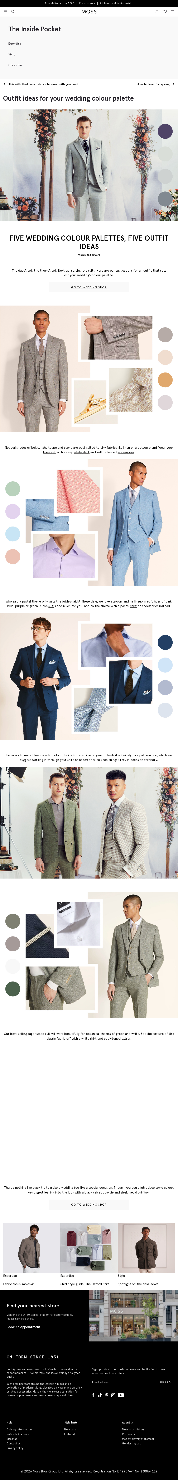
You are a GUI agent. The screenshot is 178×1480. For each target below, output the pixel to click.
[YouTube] (121, 1394)
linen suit (49, 452)
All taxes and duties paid (115, 3)
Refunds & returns (18, 1434)
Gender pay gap (131, 1443)
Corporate (128, 1434)
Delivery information (19, 1429)
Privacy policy (15, 1448)
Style (11, 54)
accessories (126, 452)
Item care (70, 1429)
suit (51, 606)
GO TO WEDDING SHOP (89, 287)
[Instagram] (113, 1394)
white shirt (82, 452)
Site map (12, 1439)
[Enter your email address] (124, 1382)
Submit (164, 1382)
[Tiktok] (100, 1394)
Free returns (87, 3)
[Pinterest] (107, 1394)
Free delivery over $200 (59, 3)
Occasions (15, 65)
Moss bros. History (133, 1429)
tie (112, 1192)
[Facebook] (93, 1394)
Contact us (13, 1443)
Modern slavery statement (138, 1439)
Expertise (14, 43)
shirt (133, 606)
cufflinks (144, 1192)
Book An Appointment (23, 1327)
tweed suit (42, 1034)
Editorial (69, 1434)
